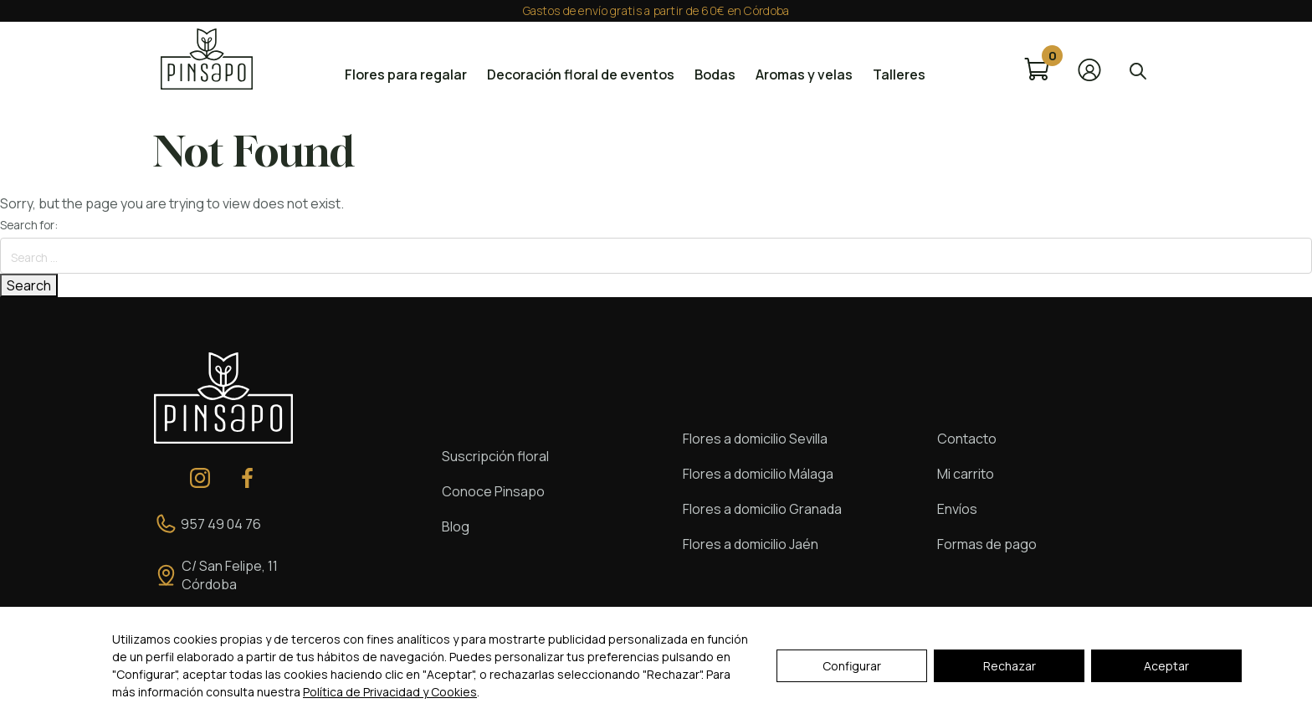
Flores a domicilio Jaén (750, 544)
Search (29, 285)
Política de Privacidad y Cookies (390, 692)
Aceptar (1166, 666)
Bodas (714, 74)
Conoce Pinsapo (493, 491)
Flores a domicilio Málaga (758, 474)
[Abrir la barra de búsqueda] (1138, 69)
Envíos (957, 509)
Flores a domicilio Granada (762, 509)
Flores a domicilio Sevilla (755, 438)
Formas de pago (987, 544)
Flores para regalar (406, 74)
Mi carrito (965, 474)
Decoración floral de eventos (580, 74)
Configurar (852, 666)
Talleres (899, 74)
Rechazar (1009, 666)
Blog (455, 526)
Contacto (967, 438)
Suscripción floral (495, 456)
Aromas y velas (804, 74)
